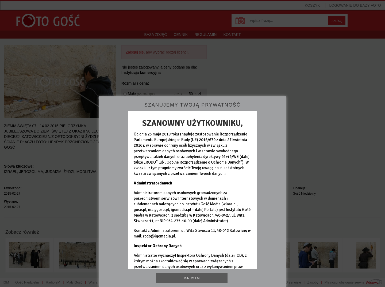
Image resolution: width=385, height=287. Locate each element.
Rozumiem (192, 278)
